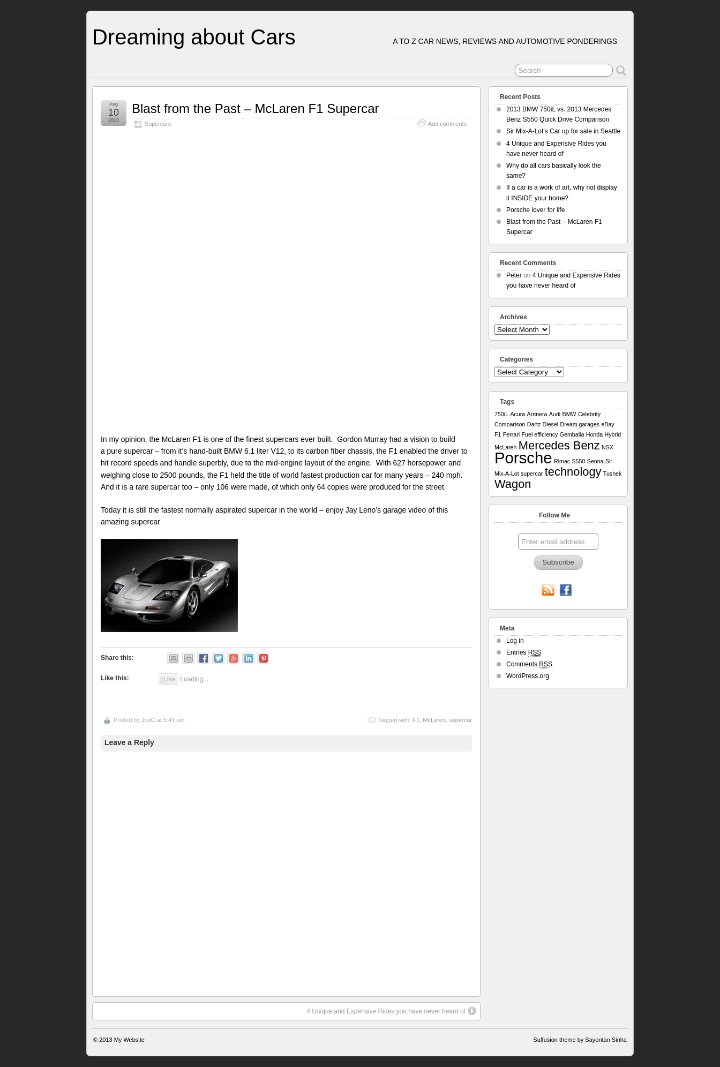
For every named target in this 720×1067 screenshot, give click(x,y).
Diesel (551, 424)
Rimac (562, 461)
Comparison (509, 424)
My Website (129, 1039)
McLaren (434, 720)
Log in (515, 640)
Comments (529, 664)
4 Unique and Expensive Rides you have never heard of (391, 1010)
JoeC (148, 720)
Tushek (612, 473)
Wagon (512, 484)
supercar (460, 720)
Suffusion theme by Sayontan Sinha (580, 1039)
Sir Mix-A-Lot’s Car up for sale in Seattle (563, 131)
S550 (578, 461)
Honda (594, 434)
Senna (595, 461)
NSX (607, 447)
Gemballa (572, 434)
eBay (607, 424)
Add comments (447, 124)
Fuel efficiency (540, 434)
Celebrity (589, 414)
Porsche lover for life (535, 210)
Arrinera (537, 414)
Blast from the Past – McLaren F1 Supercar (255, 108)
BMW (569, 414)
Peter (514, 275)
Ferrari (511, 434)
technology (573, 471)
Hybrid (612, 434)
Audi (554, 414)
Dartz (534, 424)
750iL (501, 414)
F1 (415, 720)
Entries (523, 653)
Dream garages (579, 424)
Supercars (158, 124)
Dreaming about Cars (194, 37)
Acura (517, 414)
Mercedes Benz (559, 445)
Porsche (523, 458)
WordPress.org (527, 676)
